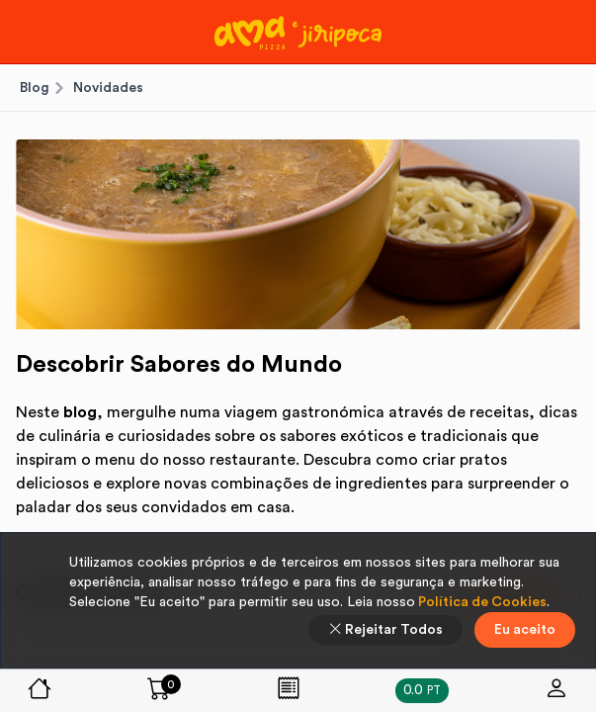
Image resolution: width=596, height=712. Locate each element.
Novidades (108, 88)
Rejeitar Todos (385, 630)
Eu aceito (524, 630)
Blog (34, 88)
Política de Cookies (481, 602)
